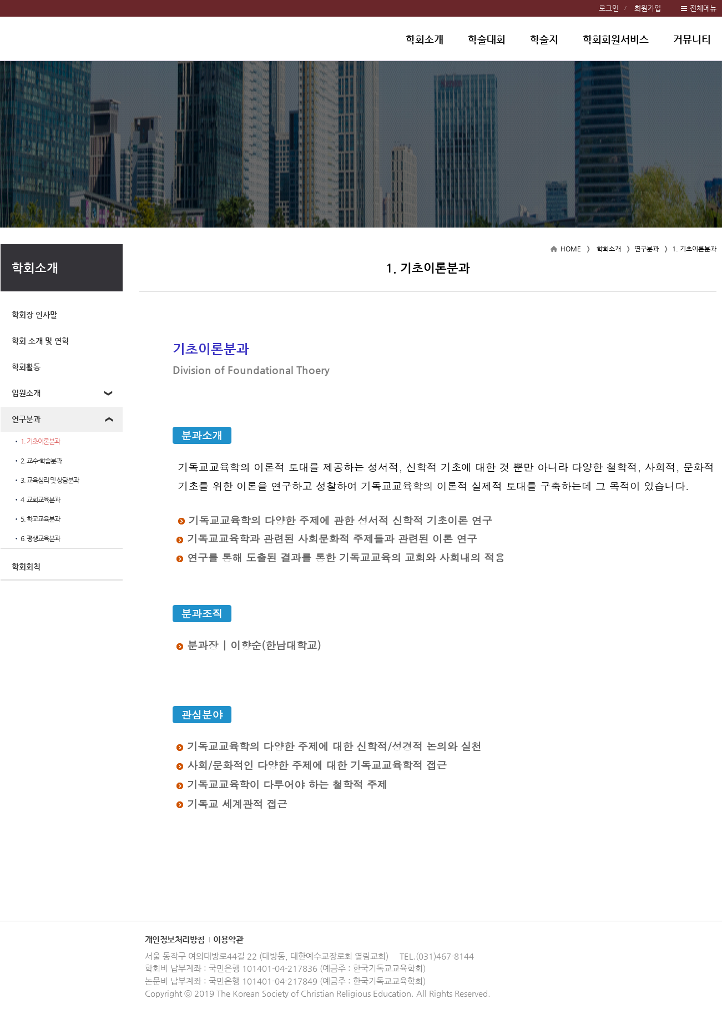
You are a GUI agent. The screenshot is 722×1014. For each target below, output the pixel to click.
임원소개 (26, 393)
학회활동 (26, 366)
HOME (571, 249)
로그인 (609, 8)
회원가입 (647, 8)
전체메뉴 (703, 8)
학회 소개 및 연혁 (40, 340)
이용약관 (228, 939)
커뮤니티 (692, 39)
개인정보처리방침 (175, 939)
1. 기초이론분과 (36, 441)
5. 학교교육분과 (36, 519)
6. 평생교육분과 (36, 539)
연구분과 (26, 419)
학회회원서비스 (616, 39)
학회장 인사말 (34, 314)
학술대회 (487, 39)
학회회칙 (26, 566)
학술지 (544, 39)
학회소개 (424, 39)
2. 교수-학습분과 (37, 461)
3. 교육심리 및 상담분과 (46, 480)
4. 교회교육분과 (36, 500)
